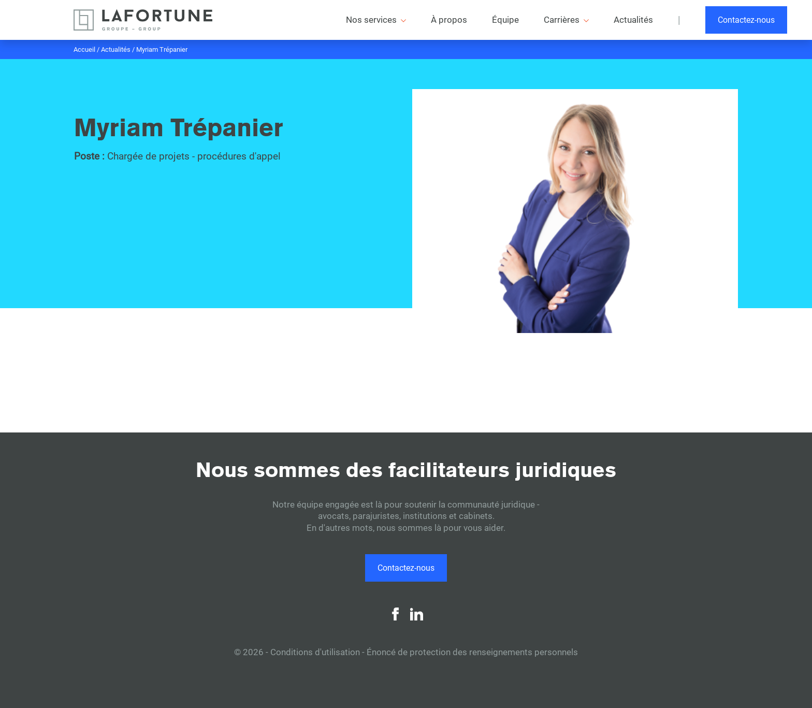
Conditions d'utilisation (315, 652)
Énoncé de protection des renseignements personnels (472, 652)
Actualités (115, 49)
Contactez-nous (746, 20)
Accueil (84, 49)
